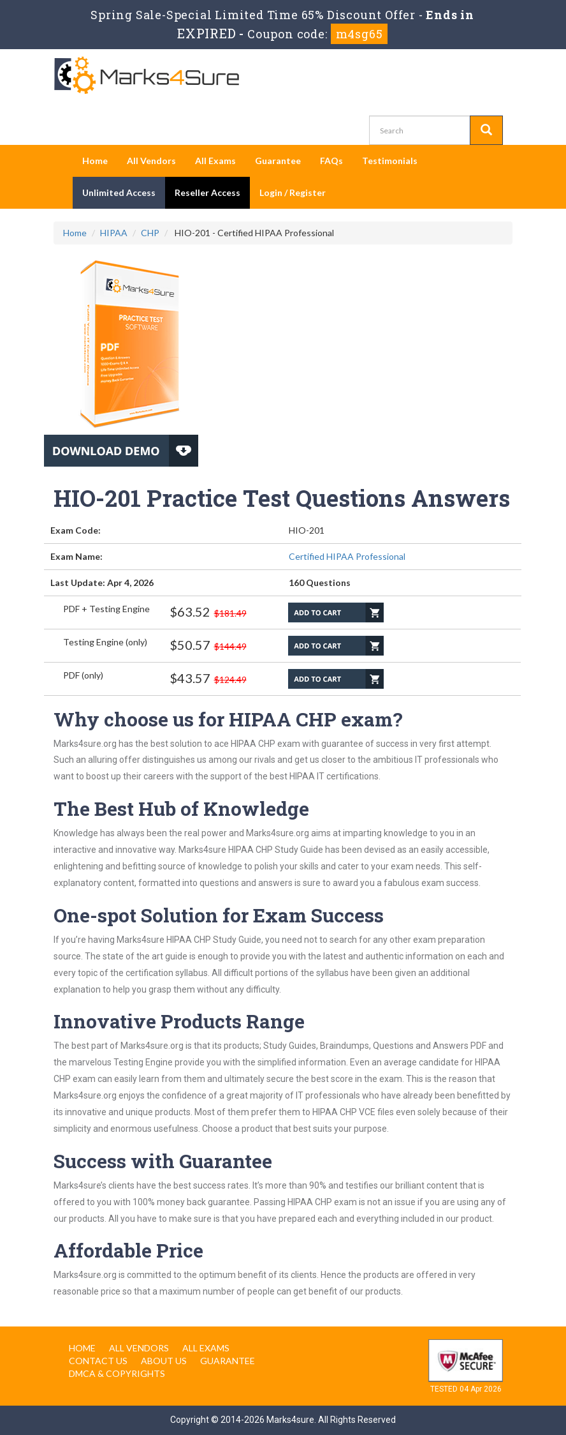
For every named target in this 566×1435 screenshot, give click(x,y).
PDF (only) (83, 675)
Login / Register (292, 192)
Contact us (98, 1360)
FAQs (331, 160)
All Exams (215, 160)
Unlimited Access (119, 192)
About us (164, 1360)
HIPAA (113, 232)
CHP (150, 232)
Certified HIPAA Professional (347, 556)
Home (95, 160)
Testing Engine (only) (105, 641)
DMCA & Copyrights (117, 1373)
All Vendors (151, 160)
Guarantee (278, 160)
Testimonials (389, 160)
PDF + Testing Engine (106, 608)
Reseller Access (207, 192)
